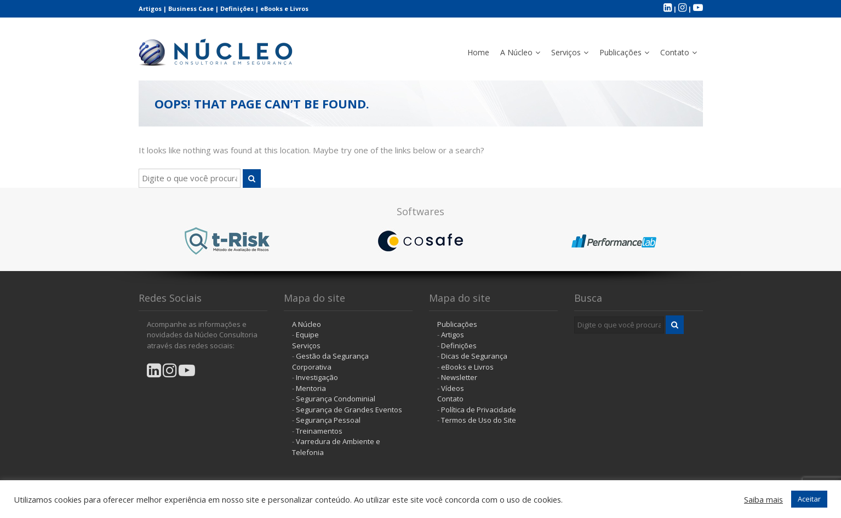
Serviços (566, 52)
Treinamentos (319, 431)
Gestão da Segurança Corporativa (330, 361)
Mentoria (311, 388)
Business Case (191, 8)
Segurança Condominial (335, 399)
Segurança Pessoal (328, 420)
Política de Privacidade (478, 410)
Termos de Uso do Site (478, 420)
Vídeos (452, 388)
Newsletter (459, 377)
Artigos (150, 8)
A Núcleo (516, 52)
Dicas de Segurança (474, 356)
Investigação (317, 377)
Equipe (307, 334)
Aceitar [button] (809, 499)
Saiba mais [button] (763, 499)
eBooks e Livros (284, 8)
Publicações (620, 52)
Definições (237, 8)
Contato (674, 52)
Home (478, 52)
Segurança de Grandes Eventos (349, 410)
